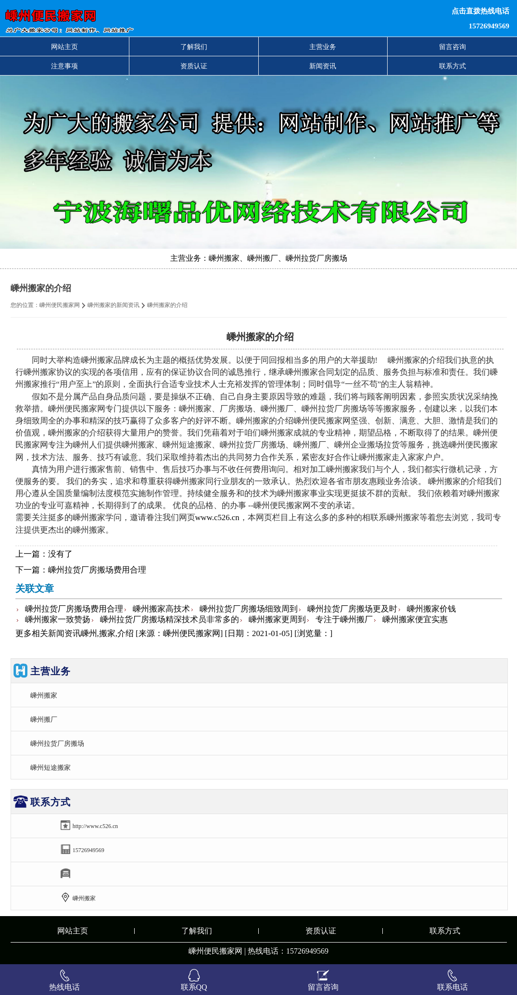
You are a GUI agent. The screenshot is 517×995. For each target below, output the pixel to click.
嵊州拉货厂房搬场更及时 (352, 608)
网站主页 (64, 47)
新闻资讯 (322, 66)
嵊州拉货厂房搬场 (57, 743)
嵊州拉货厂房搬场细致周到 (249, 608)
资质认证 (193, 66)
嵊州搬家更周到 (277, 619)
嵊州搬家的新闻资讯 (113, 305)
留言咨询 (452, 47)
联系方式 (452, 66)
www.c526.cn (217, 517)
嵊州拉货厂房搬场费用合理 (97, 569)
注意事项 (64, 66)
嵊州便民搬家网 (59, 305)
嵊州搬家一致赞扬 (57, 619)
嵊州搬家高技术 (161, 608)
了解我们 (193, 47)
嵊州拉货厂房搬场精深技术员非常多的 (169, 619)
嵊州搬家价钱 (431, 608)
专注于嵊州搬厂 (344, 619)
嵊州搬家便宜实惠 (415, 619)
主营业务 (322, 47)
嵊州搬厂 (43, 719)
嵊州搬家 (43, 695)
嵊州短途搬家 (50, 767)
